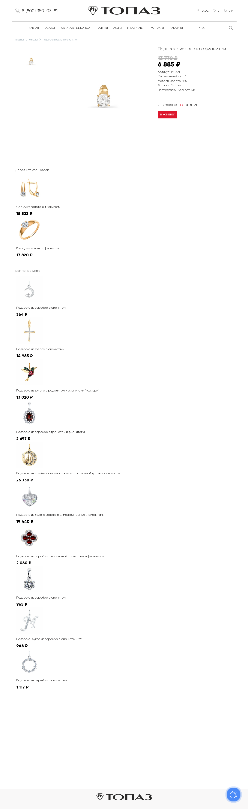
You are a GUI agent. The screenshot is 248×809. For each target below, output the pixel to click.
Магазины (176, 27)
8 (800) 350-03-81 (40, 10)
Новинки (102, 27)
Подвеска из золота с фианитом (60, 39)
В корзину (167, 114)
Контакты (157, 27)
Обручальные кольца (75, 27)
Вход (205, 10)
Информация (136, 27)
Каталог (49, 27)
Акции (117, 27)
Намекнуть (191, 104)
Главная (33, 27)
